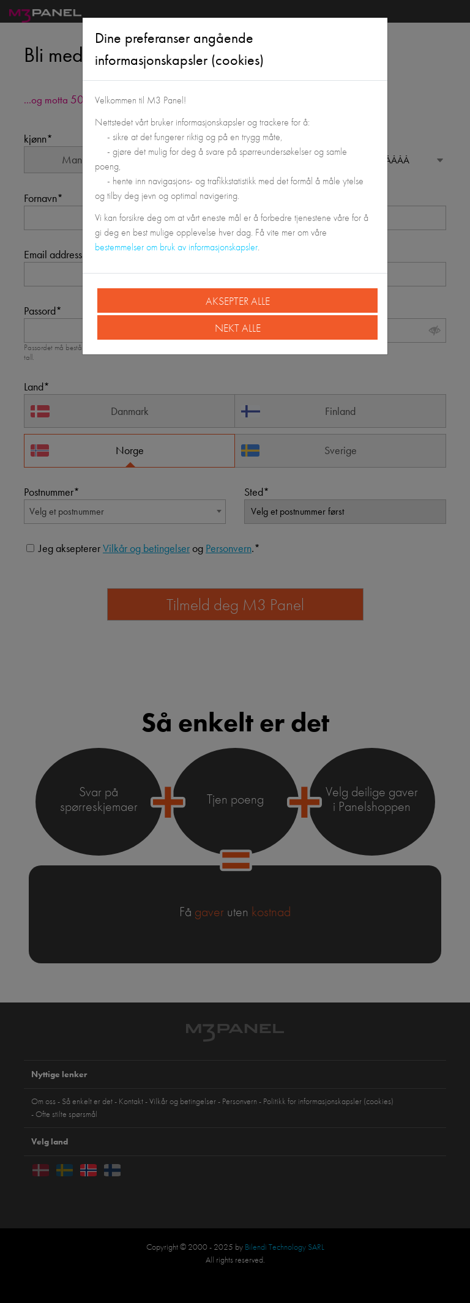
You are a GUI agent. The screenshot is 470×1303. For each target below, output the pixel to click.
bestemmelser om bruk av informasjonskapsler (176, 247)
